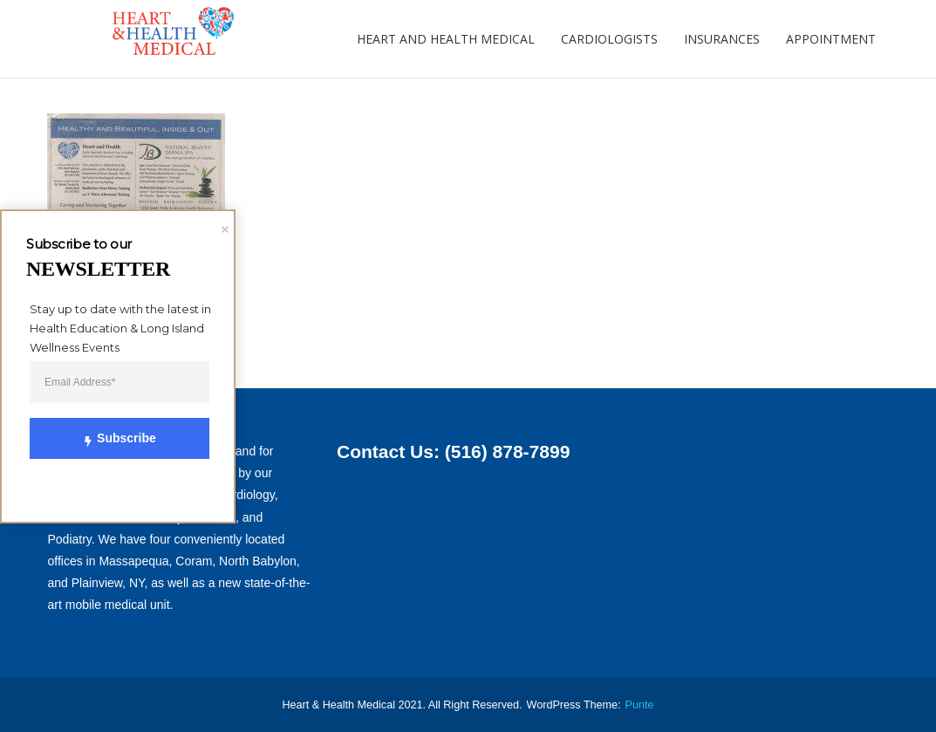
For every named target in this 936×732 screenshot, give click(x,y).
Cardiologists (609, 39)
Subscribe (109, 438)
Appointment (831, 39)
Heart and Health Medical (446, 39)
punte (639, 705)
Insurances (722, 39)
